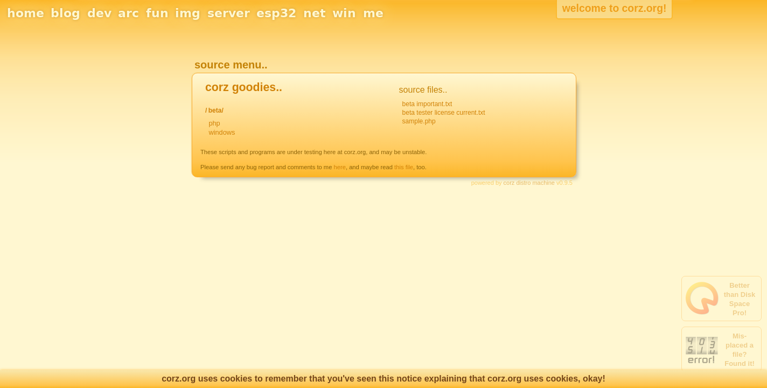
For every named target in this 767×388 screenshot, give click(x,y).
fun (157, 13)
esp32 (276, 13)
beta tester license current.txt (443, 112)
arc (128, 13)
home (25, 13)
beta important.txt (427, 104)
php (214, 123)
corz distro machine (529, 182)
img (187, 13)
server (228, 13)
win (344, 13)
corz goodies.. (243, 87)
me (373, 13)
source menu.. (231, 65)
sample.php (419, 121)
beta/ (216, 110)
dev (99, 13)
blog (65, 13)
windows (221, 132)
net (314, 13)
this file (403, 167)
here (340, 167)
